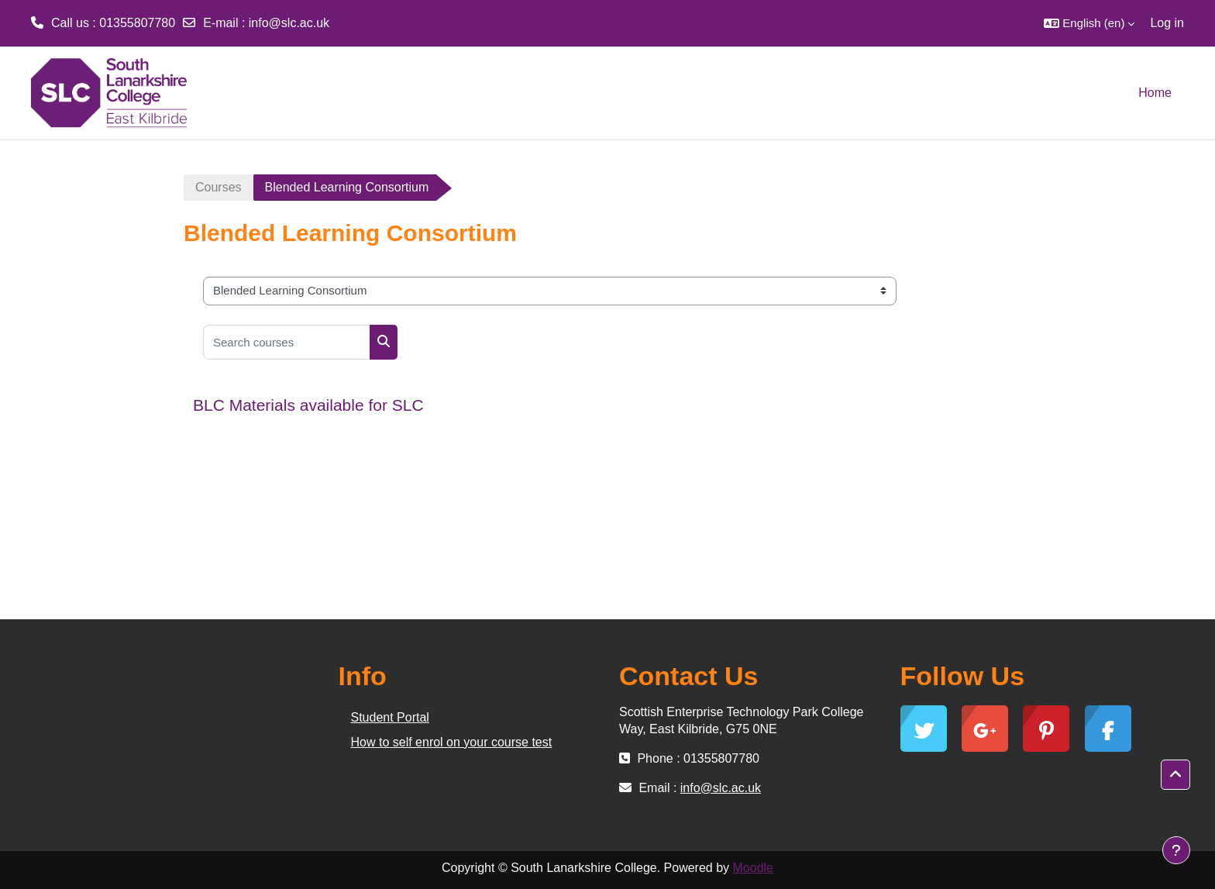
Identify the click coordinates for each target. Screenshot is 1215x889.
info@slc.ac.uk (289, 22)
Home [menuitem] (1155, 92)
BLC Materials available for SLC (308, 405)
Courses (218, 187)
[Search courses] (286, 342)
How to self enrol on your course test (451, 742)
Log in (1167, 22)
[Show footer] (1176, 850)
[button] (1089, 23)
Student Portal (390, 717)
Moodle (753, 867)
